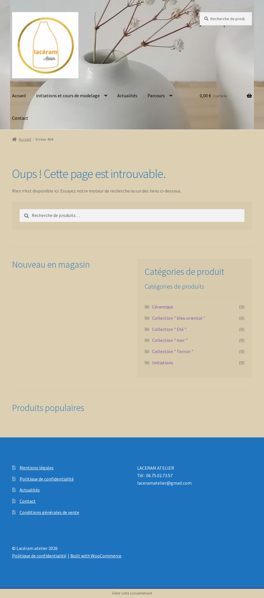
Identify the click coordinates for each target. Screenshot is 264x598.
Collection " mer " (170, 340)
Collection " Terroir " (172, 351)
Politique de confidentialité (47, 479)
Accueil (19, 95)
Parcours (156, 95)
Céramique (162, 307)
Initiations (162, 362)
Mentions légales (37, 468)
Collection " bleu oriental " (178, 318)
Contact (20, 118)
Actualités (127, 95)
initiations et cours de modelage (68, 95)
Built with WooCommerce (95, 556)
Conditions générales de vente (49, 512)
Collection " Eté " (169, 329)
